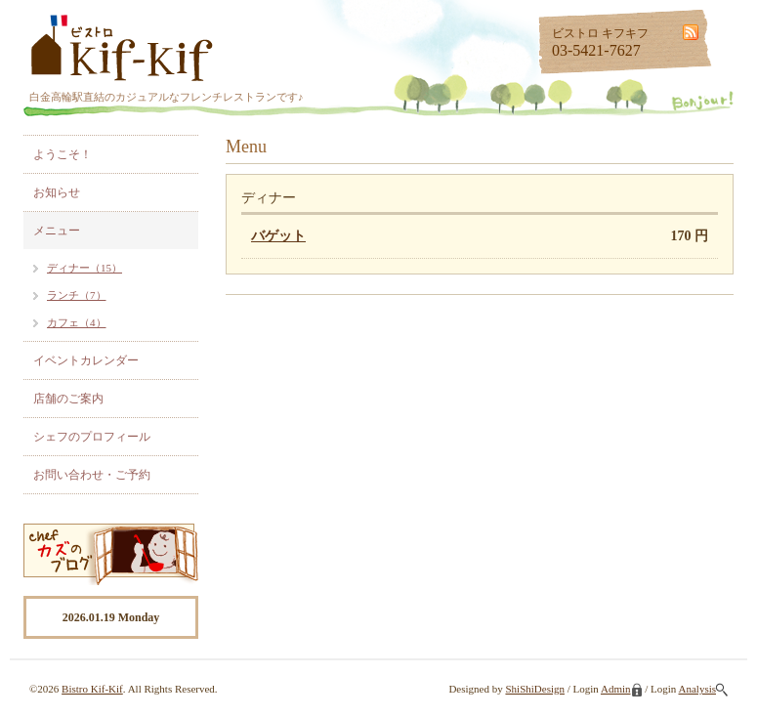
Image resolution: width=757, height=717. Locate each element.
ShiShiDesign (535, 689)
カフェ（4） (76, 322)
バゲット (278, 236)
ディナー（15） (84, 268)
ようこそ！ (62, 154)
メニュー (56, 230)
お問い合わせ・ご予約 (91, 475)
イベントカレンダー (86, 360)
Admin (622, 689)
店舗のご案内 (68, 398)
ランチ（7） (76, 295)
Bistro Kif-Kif (92, 689)
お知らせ (56, 192)
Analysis (704, 689)
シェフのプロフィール (91, 436)
